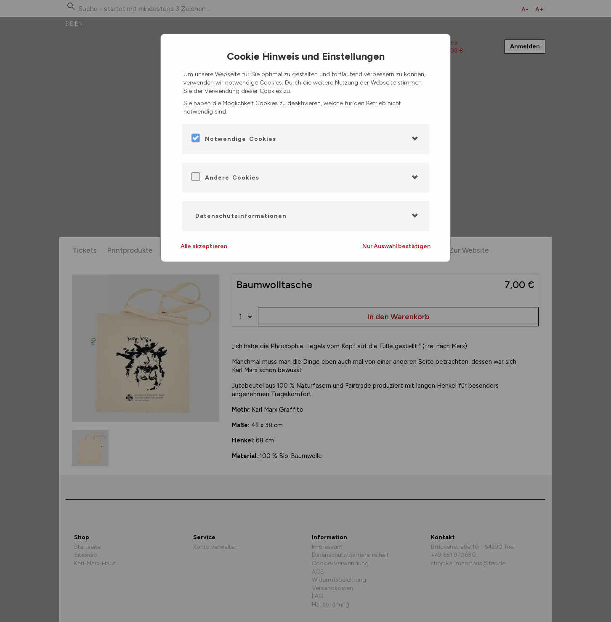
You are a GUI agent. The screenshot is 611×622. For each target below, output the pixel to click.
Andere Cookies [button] (232, 177)
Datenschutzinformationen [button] (241, 216)
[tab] (305, 139)
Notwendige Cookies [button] (240, 139)
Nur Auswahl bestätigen (396, 246)
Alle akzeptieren (204, 246)
